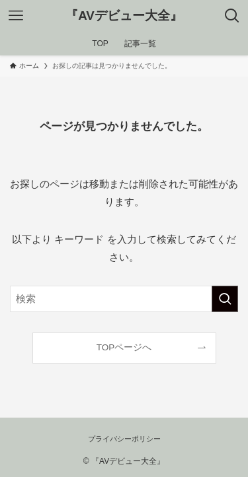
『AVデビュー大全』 (124, 16)
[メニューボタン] (16, 16)
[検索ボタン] (232, 16)
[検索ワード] (124, 299)
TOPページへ (124, 347)
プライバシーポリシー (124, 439)
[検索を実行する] (225, 299)
